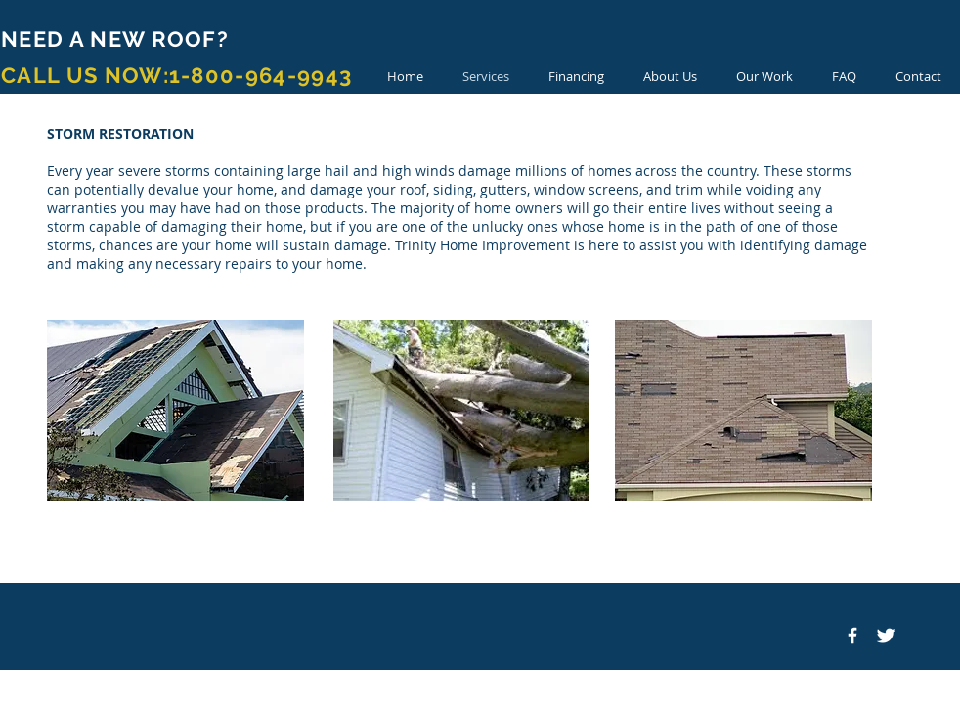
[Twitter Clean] (885, 635)
